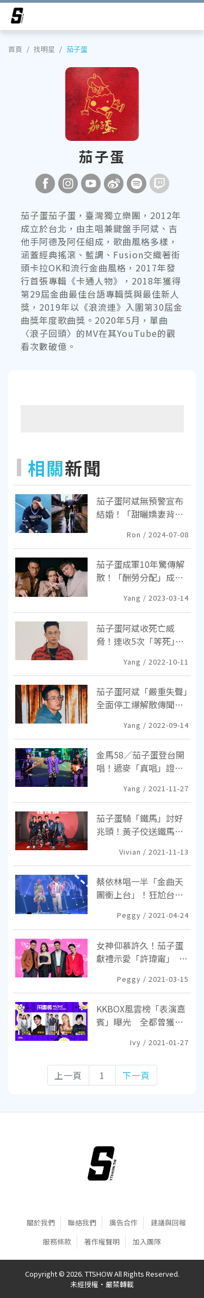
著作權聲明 (102, 1241)
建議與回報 (168, 1222)
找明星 (44, 49)
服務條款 (57, 1241)
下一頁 (136, 1075)
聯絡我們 (82, 1222)
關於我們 (41, 1222)
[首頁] (102, 1163)
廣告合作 (123, 1222)
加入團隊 (147, 1241)
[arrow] (17, 17)
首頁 (15, 49)
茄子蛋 (77, 49)
